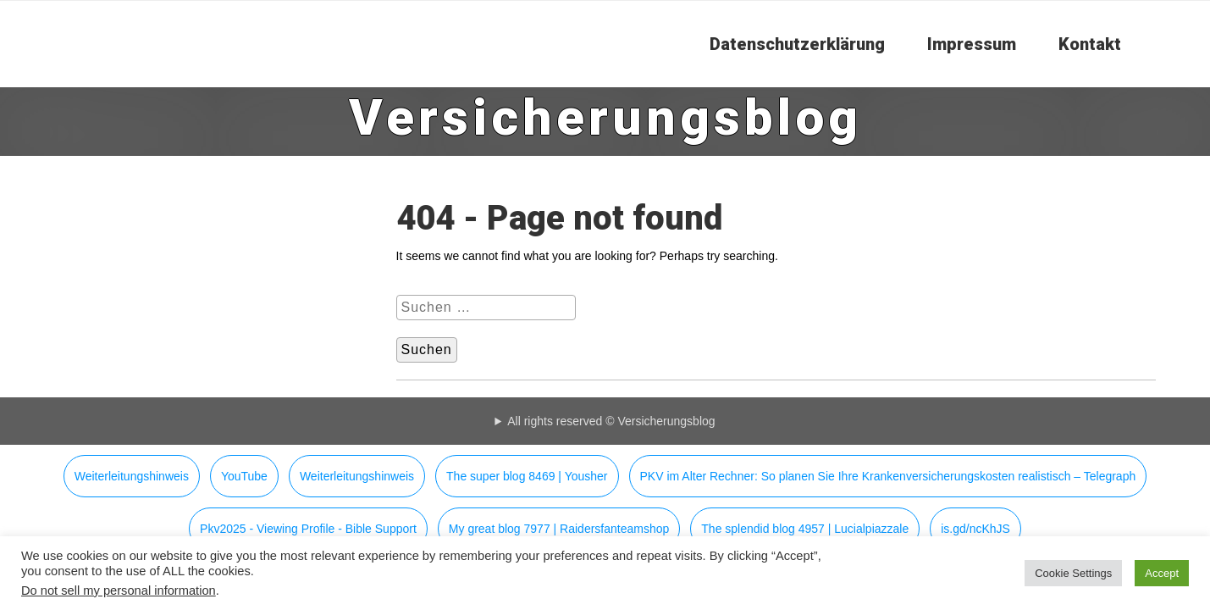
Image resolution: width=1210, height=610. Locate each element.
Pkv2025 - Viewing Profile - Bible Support (308, 528)
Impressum (971, 44)
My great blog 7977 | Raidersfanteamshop (559, 528)
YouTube (244, 476)
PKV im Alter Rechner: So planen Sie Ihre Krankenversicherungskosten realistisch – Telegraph (888, 476)
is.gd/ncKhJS (975, 528)
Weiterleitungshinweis (132, 476)
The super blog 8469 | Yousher (526, 476)
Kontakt (1089, 44)
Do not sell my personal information (118, 590)
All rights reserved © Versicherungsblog (611, 421)
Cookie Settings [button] (1073, 573)
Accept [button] (1162, 573)
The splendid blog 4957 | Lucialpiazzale (805, 528)
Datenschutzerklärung (797, 44)
